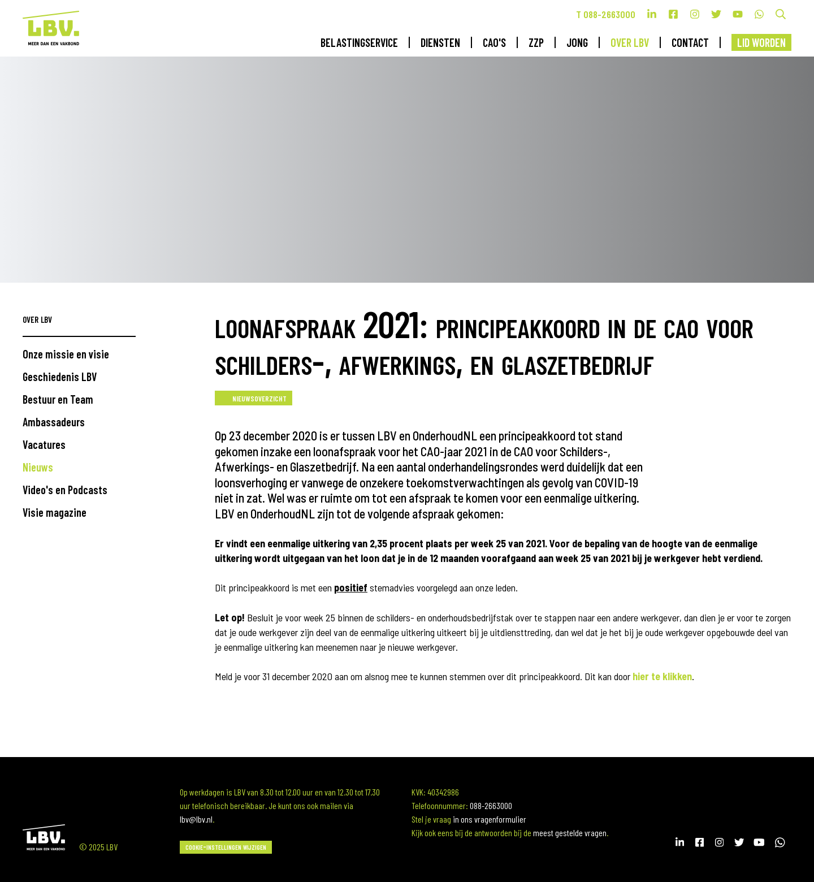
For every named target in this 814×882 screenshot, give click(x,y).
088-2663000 (491, 805)
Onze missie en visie (66, 354)
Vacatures (44, 444)
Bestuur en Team (58, 399)
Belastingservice (359, 42)
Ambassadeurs (54, 422)
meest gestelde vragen (570, 832)
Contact (690, 42)
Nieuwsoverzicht (259, 397)
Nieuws (38, 467)
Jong (577, 42)
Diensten (440, 42)
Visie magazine (54, 512)
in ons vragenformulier (489, 819)
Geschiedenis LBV (60, 376)
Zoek (780, 14)
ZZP (536, 42)
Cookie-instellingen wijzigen (225, 846)
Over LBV (629, 42)
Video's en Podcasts (65, 489)
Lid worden (761, 42)
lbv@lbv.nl (196, 819)
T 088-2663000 (605, 14)
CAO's (494, 42)
